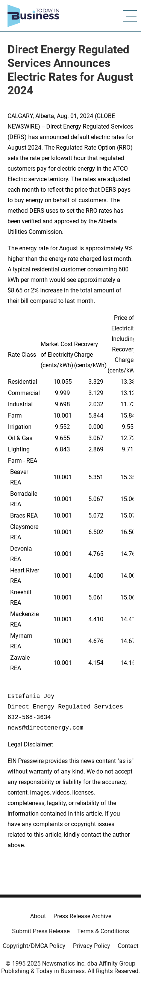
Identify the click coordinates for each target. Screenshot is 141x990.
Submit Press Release (41, 931)
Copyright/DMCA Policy (34, 945)
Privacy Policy (91, 945)
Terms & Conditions (103, 931)
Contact (128, 945)
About (38, 916)
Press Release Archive (82, 916)
